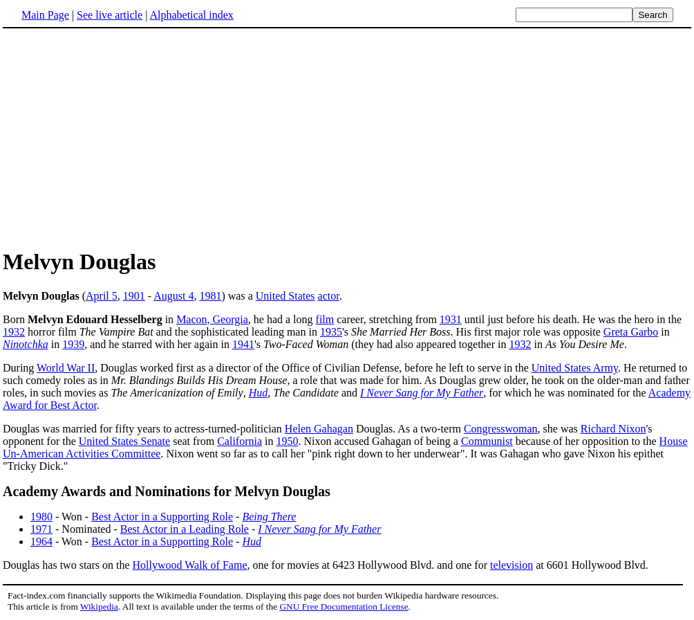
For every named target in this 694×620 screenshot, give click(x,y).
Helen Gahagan (319, 429)
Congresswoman (501, 429)
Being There (269, 516)
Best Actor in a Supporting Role (162, 516)
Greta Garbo (631, 332)
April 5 (102, 296)
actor (328, 296)
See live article (109, 15)
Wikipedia (99, 606)
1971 (41, 529)
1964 (41, 541)
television (511, 565)
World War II (66, 368)
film (325, 319)
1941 (243, 344)
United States (285, 296)
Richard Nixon (613, 429)
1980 (41, 516)
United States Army (575, 368)
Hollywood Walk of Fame (190, 565)
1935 (331, 332)
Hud (258, 393)
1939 (73, 344)
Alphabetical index (191, 15)
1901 (134, 296)
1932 (14, 332)
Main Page (45, 15)
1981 (210, 296)
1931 (451, 319)
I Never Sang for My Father (421, 393)
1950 (287, 441)
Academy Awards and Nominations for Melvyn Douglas (166, 491)
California (239, 441)
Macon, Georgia (212, 319)
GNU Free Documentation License (343, 606)
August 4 (173, 296)
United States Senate (124, 441)
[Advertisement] (347, 138)
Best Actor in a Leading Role (184, 529)
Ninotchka (25, 344)
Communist (487, 441)
